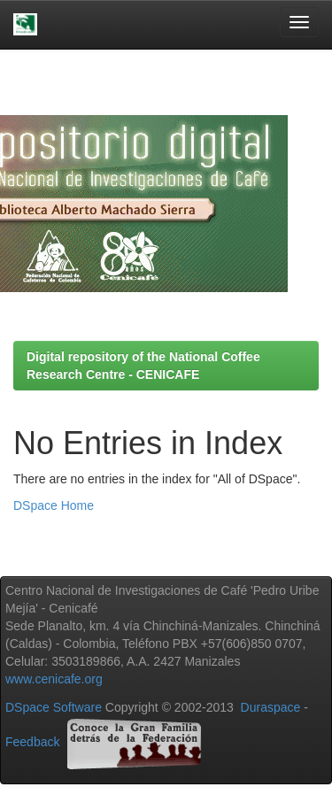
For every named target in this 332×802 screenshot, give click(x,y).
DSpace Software (53, 707)
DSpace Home (53, 505)
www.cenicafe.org (54, 679)
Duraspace (271, 707)
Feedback (32, 742)
